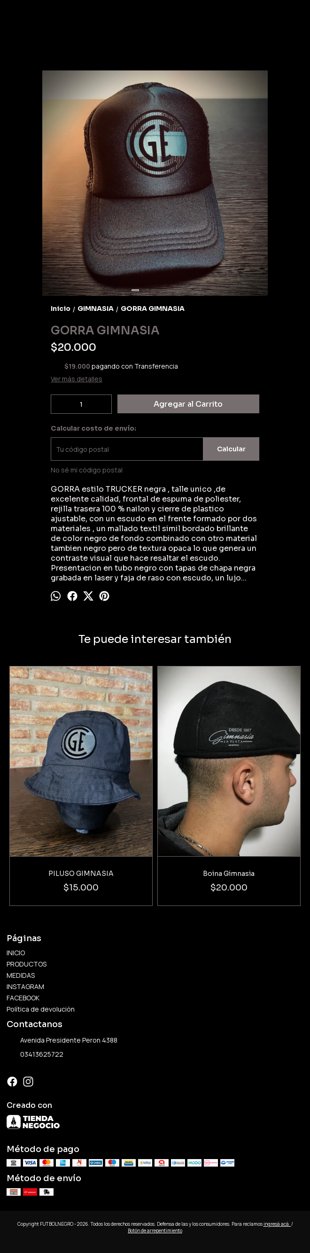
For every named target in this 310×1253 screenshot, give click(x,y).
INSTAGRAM (25, 986)
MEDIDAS (21, 975)
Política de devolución (41, 1009)
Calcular (231, 449)
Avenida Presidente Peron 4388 (62, 1040)
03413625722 (35, 1054)
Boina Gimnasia (229, 873)
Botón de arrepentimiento (155, 1230)
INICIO (16, 952)
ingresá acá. (277, 1224)
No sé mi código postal (87, 469)
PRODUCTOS (26, 963)
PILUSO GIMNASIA (81, 873)
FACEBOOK (23, 997)
